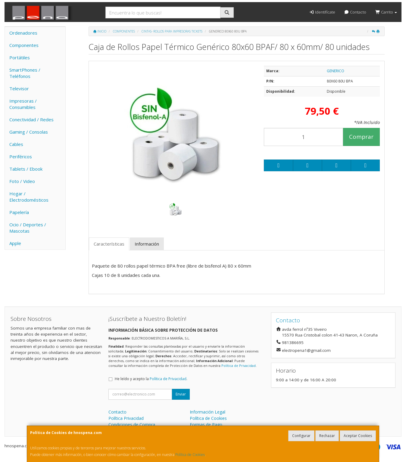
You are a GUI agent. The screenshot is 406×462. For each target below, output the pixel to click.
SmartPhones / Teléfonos (24, 73)
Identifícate (322, 12)
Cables (16, 144)
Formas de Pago (206, 424)
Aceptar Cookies (358, 435)
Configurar (301, 435)
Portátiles (19, 57)
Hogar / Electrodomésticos (28, 197)
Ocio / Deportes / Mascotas (27, 228)
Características (109, 244)
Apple (15, 243)
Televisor (19, 88)
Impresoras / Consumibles (23, 104)
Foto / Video (22, 181)
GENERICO (335, 70)
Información (147, 244)
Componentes (24, 45)
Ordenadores (23, 33)
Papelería (19, 212)
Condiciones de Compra (131, 424)
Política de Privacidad (238, 365)
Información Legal (207, 412)
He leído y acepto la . (151, 378)
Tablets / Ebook (25, 169)
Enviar (181, 394)
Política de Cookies (190, 454)
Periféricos (20, 156)
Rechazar (327, 435)
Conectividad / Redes (31, 119)
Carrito (386, 12)
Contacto (355, 12)
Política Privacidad (126, 418)
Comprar (361, 137)
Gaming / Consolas (28, 132)
